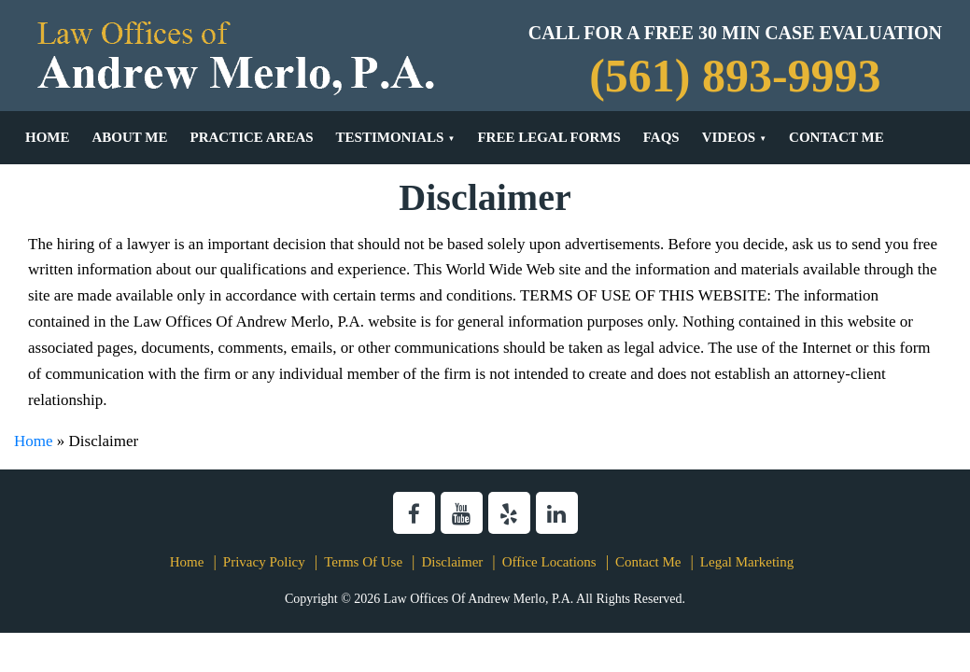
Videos (729, 137)
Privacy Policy (264, 561)
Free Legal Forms (548, 137)
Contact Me (836, 137)
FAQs (661, 137)
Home (47, 137)
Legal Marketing (747, 561)
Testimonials (390, 137)
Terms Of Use (363, 561)
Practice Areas (251, 137)
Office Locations (549, 561)
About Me (130, 137)
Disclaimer (452, 561)
